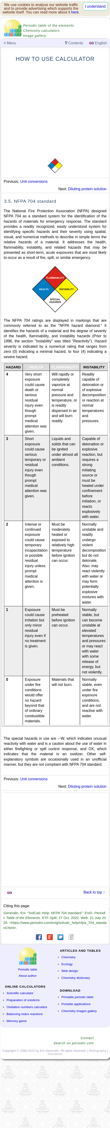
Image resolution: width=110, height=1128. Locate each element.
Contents (74, 43)
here (75, 12)
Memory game (16, 1021)
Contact (87, 1038)
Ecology (66, 964)
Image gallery (34, 36)
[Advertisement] (43, 110)
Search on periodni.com (73, 1043)
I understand (95, 6)
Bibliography (97, 1050)
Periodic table (27, 969)
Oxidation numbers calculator (26, 1007)
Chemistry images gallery (79, 1011)
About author (28, 975)
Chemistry (68, 957)
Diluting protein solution (87, 189)
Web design (69, 971)
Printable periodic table (77, 997)
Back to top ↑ (94, 892)
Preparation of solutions (23, 1000)
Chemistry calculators (41, 30)
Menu (10, 43)
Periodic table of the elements (48, 25)
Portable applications (76, 1004)
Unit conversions (33, 181)
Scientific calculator (19, 993)
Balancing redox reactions (24, 1014)
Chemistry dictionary (75, 978)
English (98, 43)
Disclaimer (55, 1054)
